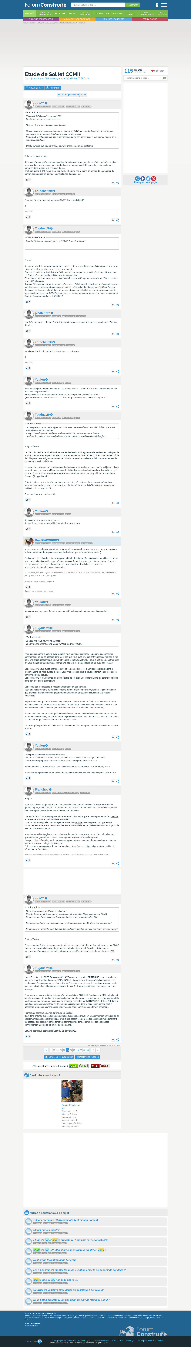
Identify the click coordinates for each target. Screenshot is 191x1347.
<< (59, 95)
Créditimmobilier (85, 13)
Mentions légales (84, 1341)
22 (64, 1050)
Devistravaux (130, 13)
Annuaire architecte (113, 19)
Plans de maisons (114, 13)
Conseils (72, 13)
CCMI (76, 131)
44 (88, 1050)
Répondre (52, 87)
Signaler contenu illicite (67, 1341)
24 (71, 1050)
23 (67, 1050)
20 (57, 1050)
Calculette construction (102, 1341)
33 (81, 1050)
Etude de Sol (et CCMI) (52, 74)
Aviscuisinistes (161, 13)
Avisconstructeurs (146, 13)
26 (78, 1050)
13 (54, 1050)
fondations (95, 470)
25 (74, 1050)
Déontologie (129, 1341)
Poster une (87, 1057)
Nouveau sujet (34, 87)
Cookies (160, 1341)
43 (84, 1050)
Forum (28, 13)
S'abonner (157, 71)
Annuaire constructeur (41, 19)
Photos (59, 13)
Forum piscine (150, 19)
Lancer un (59, 1057)
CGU (115, 1341)
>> (85, 95)
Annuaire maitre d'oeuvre (77, 19)
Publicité (139, 1341)
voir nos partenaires (31, 1325)
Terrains (98, 13)
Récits (44, 13)
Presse (120, 1341)
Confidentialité (149, 1341)
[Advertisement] (95, 45)
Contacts (53, 1341)
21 (61, 1050)
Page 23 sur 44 (72, 95)
